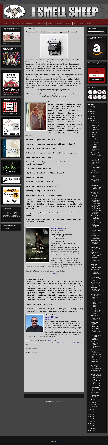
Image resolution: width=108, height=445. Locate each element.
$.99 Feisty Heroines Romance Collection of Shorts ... (95, 147)
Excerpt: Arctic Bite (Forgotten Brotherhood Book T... (96, 224)
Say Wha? (68, 23)
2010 (91, 430)
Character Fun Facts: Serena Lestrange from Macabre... (95, 260)
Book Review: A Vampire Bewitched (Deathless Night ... (96, 272)
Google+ (20, 0)
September (94, 129)
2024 (91, 111)
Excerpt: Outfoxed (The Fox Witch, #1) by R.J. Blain (96, 284)
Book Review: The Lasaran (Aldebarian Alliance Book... (95, 324)
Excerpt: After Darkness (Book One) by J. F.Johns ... (96, 174)
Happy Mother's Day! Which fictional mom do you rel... (96, 317)
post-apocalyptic (44, 342)
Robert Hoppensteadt (53, 342)
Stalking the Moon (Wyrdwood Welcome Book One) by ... (95, 218)
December (94, 122)
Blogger (58, 441)
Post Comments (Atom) (57, 401)
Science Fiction (61, 342)
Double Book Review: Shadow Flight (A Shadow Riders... (96, 311)
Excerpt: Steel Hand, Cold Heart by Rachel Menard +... (96, 168)
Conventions (59, 23)
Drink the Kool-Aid (96, 80)
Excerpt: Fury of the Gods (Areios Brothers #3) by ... (96, 181)
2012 (91, 426)
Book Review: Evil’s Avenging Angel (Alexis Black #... (96, 237)
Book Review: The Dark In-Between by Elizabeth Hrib (96, 367)
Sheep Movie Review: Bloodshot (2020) (96, 266)
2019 (91, 409)
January (93, 406)
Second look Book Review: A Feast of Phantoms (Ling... (96, 231)
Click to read (6, 228)
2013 (91, 423)
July (92, 134)
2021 (91, 118)
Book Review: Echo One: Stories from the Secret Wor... (96, 376)
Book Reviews (29, 23)
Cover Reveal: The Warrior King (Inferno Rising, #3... (96, 388)
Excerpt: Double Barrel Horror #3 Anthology (96, 279)
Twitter (55, 317)
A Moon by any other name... (95, 141)
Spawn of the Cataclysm (58, 228)
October (93, 127)
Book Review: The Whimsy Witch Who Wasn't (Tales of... (95, 194)
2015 (91, 419)
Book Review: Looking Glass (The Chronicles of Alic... (95, 290)
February (93, 404)
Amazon (54, 273)
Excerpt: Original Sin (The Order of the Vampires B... (96, 207)
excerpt (30, 342)
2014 (91, 421)
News (12, 23)
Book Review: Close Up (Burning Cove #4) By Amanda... (96, 296)
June (92, 136)
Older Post (80, 396)
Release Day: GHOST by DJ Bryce (95, 249)
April (92, 399)
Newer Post (28, 396)
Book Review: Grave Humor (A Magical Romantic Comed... (96, 303)
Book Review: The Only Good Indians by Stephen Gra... (95, 243)
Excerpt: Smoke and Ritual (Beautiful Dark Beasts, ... (95, 331)
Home (6, 23)
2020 (91, 121)
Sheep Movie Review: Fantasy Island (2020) (96, 254)
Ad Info (82, 23)
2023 (91, 114)
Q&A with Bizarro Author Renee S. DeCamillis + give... (96, 161)
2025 (91, 109)
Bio (75, 23)
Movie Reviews (41, 23)
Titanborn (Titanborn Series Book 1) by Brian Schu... (96, 358)
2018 (91, 412)
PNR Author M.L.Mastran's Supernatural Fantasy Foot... (95, 201)
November (94, 125)
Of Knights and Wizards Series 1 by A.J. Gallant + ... (96, 155)
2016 (91, 416)
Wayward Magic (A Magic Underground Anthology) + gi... (96, 352)
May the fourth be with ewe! (95, 371)
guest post (35, 342)
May (92, 139)
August (93, 132)
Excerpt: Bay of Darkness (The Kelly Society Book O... (95, 395)
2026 (91, 107)
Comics (50, 23)
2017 (91, 414)
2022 (91, 116)
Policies (89, 23)
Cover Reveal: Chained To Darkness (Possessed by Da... (95, 344)
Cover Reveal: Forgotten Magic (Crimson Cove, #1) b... (96, 188)
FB (52, 317)
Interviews (20, 23)
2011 (91, 428)
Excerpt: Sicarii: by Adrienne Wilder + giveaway (96, 212)
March (93, 402)
